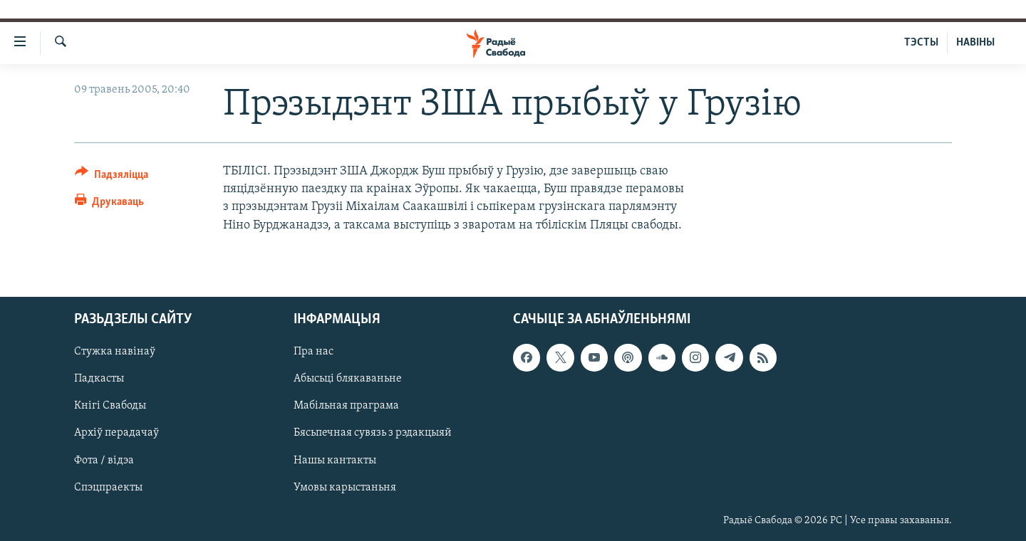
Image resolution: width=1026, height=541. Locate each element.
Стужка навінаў (114, 351)
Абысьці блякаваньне (348, 378)
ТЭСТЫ (921, 42)
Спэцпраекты (108, 487)
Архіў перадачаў (116, 432)
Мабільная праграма (346, 405)
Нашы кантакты (335, 460)
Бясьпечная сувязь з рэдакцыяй (373, 432)
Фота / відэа (104, 460)
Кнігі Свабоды (110, 405)
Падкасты (99, 378)
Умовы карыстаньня (345, 487)
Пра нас (313, 351)
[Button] (111, 176)
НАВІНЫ (975, 42)
